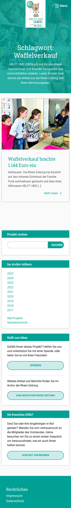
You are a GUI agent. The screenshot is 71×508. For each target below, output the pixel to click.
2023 (10, 282)
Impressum (14, 495)
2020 (10, 296)
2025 (10, 273)
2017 (10, 310)
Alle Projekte (15, 318)
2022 (10, 287)
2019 (10, 301)
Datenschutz (15, 501)
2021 (10, 292)
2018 (10, 305)
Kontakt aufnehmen (35, 455)
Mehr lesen (53, 193)
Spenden (35, 365)
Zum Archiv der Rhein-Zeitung (35, 395)
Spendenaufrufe (17, 322)
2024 (10, 278)
